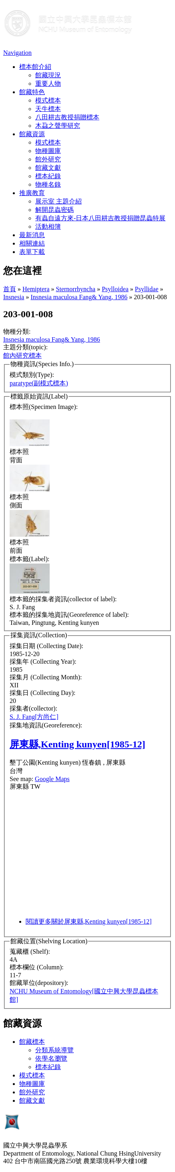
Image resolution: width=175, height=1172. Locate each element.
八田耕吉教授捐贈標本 (67, 117)
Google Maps (52, 778)
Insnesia (13, 297)
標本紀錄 (48, 176)
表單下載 (32, 251)
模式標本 (48, 100)
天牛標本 (48, 108)
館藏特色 (32, 92)
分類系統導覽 (54, 1050)
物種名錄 (48, 184)
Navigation (17, 52)
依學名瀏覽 (51, 1058)
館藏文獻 (48, 167)
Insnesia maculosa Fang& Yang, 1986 (78, 297)
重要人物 (48, 83)
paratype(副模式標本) (39, 383)
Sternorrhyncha (76, 289)
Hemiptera (36, 289)
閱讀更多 (89, 921)
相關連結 (32, 243)
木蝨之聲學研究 (57, 125)
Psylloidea (115, 289)
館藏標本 (32, 1041)
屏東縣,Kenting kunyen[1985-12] (77, 744)
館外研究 (48, 159)
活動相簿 (48, 226)
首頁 (9, 289)
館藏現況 (48, 75)
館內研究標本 (22, 355)
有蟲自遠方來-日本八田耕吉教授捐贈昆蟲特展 (100, 218)
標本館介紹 (35, 66)
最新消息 (32, 235)
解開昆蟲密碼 (54, 209)
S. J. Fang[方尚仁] (34, 716)
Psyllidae (147, 289)
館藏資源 (32, 134)
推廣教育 (32, 192)
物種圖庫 (48, 150)
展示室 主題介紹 (58, 201)
